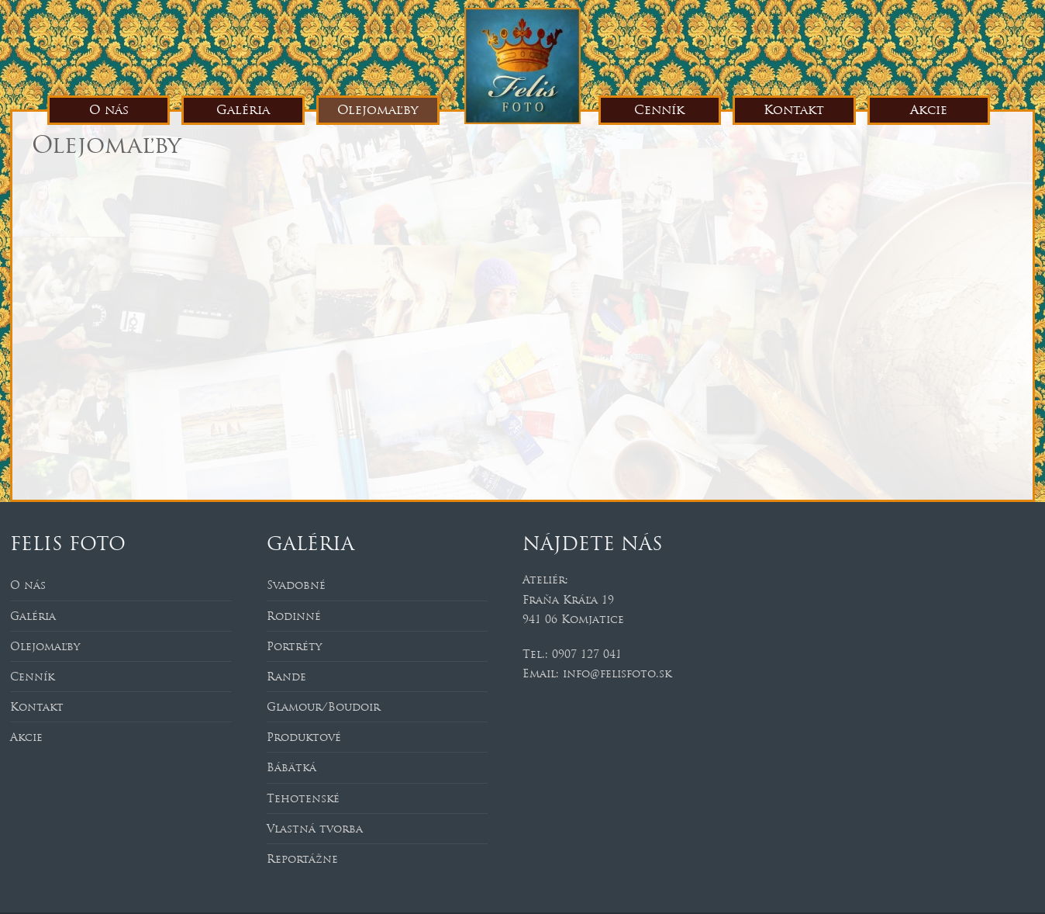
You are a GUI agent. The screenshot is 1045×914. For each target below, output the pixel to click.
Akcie (928, 110)
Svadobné (296, 585)
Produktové (304, 737)
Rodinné (294, 616)
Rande (286, 677)
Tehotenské (303, 798)
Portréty (294, 646)
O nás (109, 110)
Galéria (243, 110)
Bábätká (291, 767)
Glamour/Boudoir (323, 707)
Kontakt (794, 110)
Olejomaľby (377, 110)
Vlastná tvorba (315, 829)
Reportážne (302, 859)
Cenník (659, 110)
